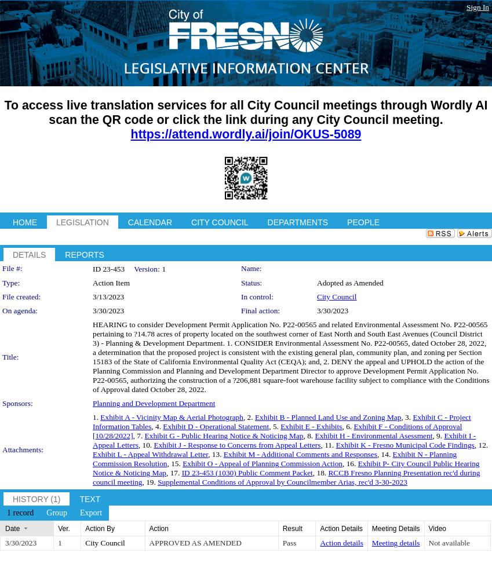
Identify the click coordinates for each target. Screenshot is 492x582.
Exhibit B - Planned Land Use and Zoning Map (328, 417)
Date (12, 529)
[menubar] (54, 513)
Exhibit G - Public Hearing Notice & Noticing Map (224, 435)
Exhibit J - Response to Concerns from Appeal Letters (237, 445)
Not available (449, 543)
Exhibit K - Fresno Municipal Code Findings (405, 445)
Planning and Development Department (154, 403)
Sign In (478, 7)
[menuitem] (20, 513)
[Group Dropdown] (57, 513)
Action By (100, 529)
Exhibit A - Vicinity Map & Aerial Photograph (171, 417)
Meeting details (396, 543)
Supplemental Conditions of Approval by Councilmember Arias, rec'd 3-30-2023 (282, 482)
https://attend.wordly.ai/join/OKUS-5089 (246, 134)
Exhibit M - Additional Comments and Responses (300, 454)
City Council (337, 296)
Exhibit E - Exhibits (311, 426)
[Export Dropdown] (91, 513)
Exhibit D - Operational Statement (216, 426)
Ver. (64, 529)
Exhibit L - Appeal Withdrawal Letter (150, 454)
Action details (341, 543)
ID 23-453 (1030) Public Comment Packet (247, 472)
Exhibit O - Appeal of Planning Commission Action (262, 463)
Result (293, 529)
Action (159, 529)
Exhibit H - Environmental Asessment (374, 435)
